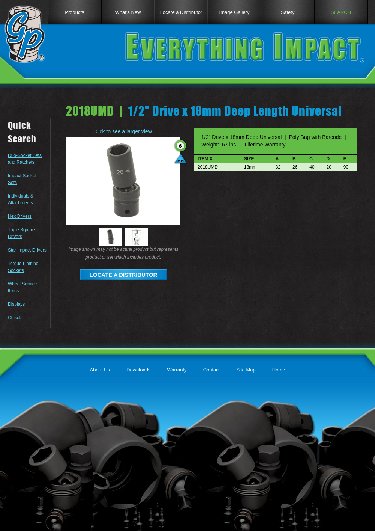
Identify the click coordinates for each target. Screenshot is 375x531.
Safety (288, 12)
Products (74, 12)
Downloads (138, 370)
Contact (211, 370)
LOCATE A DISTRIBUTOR (124, 275)
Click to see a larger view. (123, 131)
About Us (100, 370)
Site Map (245, 370)
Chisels (15, 317)
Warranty (176, 370)
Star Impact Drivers (27, 250)
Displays (16, 304)
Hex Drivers (20, 216)
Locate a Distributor (181, 12)
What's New (128, 12)
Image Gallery (234, 12)
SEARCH (341, 12)
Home (278, 370)
